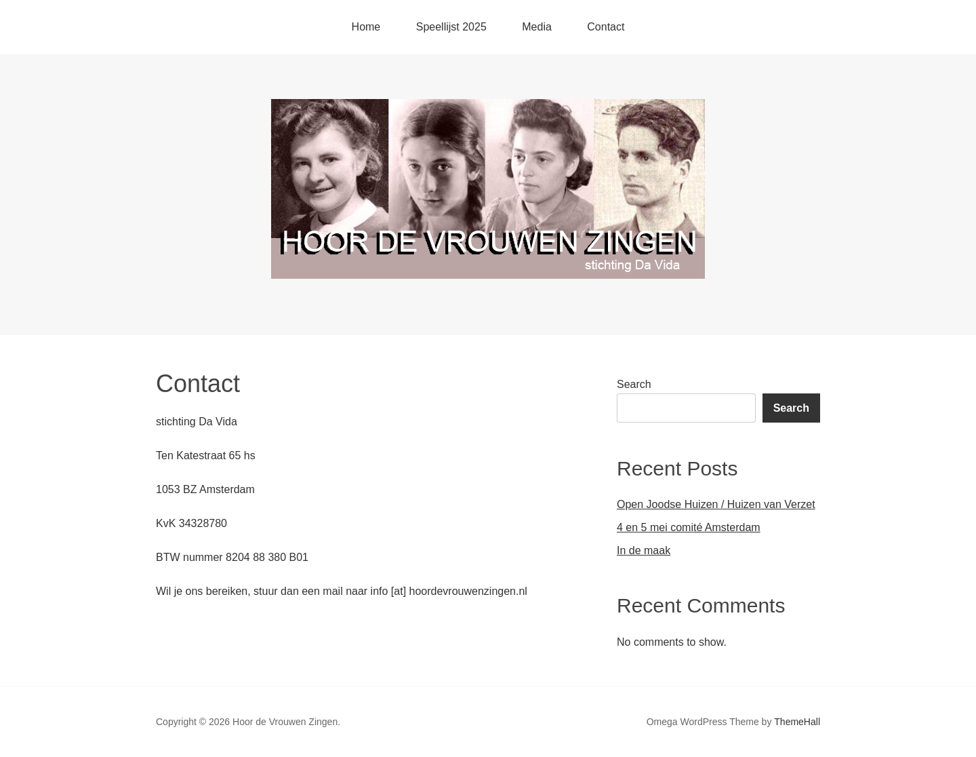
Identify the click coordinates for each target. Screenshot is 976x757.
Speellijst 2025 (451, 27)
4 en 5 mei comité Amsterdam (688, 527)
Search (634, 384)
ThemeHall (797, 721)
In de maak (643, 550)
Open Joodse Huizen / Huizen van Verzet (716, 504)
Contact (605, 27)
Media (537, 27)
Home (366, 27)
